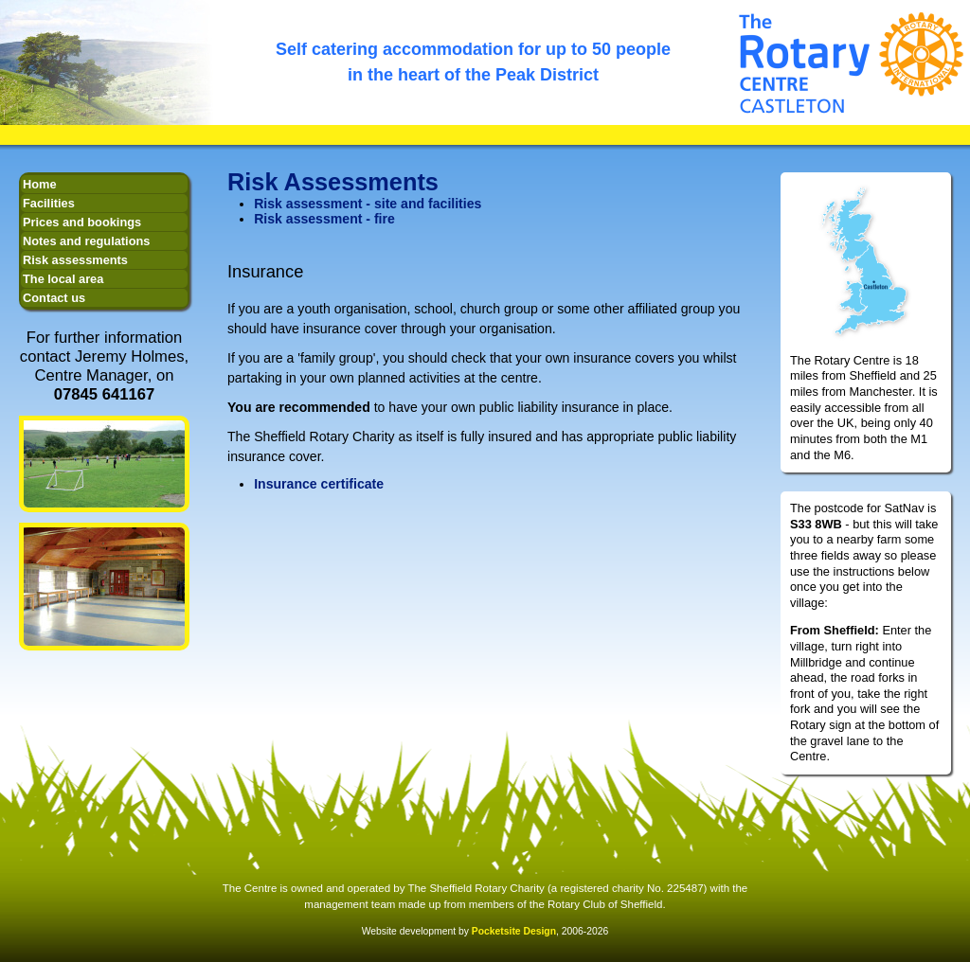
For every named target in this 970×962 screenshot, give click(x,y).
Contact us (54, 298)
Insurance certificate (319, 483)
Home (40, 184)
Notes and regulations (86, 241)
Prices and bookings (82, 222)
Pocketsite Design (514, 931)
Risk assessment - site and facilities (367, 203)
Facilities (49, 203)
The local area (63, 279)
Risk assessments (75, 260)
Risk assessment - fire (324, 218)
